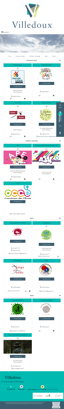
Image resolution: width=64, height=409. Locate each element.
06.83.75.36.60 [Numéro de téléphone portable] (16, 96)
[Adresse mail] (11, 99)
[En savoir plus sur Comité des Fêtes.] (46, 83)
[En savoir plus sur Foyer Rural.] (17, 124)
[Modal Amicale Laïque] (18, 83)
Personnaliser (56, 407)
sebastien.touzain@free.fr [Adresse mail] (18, 331)
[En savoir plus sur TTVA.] (46, 279)
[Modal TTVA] (46, 275)
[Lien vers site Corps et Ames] (18, 275)
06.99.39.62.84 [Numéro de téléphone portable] (45, 287)
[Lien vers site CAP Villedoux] (46, 241)
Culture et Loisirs (20, 56)
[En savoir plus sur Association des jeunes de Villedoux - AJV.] (46, 167)
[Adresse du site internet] (43, 256)
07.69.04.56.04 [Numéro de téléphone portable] (45, 327)
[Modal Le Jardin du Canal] (18, 315)
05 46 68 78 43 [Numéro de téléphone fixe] (17, 366)
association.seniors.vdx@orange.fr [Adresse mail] (47, 136)
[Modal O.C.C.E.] (18, 198)
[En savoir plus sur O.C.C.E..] (17, 201)
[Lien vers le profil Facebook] (25, 99)
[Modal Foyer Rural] (18, 121)
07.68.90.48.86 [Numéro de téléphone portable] (17, 177)
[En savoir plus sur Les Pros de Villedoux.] (46, 318)
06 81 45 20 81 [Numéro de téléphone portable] (16, 250)
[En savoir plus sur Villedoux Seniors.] (46, 124)
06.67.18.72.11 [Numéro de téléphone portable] (16, 327)
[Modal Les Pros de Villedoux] (46, 315)
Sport (46, 56)
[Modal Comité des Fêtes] (46, 80)
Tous (9, 56)
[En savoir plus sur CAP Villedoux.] (46, 244)
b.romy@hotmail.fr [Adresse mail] (18, 368)
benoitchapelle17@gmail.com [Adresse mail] (18, 253)
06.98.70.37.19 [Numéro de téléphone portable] (45, 134)
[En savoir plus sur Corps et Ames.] (17, 279)
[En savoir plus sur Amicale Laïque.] (17, 86)
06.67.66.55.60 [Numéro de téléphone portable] (45, 91)
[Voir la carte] (17, 68)
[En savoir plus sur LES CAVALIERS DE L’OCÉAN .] (17, 241)
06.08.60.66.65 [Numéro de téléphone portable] (16, 287)
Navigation (6, 32)
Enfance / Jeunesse (34, 56)
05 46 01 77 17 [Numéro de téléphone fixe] (16, 248)
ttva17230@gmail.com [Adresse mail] (47, 291)
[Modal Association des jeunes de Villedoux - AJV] (46, 163)
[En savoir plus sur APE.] (17, 167)
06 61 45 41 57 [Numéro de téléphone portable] (45, 254)
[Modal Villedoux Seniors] (46, 121)
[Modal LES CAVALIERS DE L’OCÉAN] (18, 238)
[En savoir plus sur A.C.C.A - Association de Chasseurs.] (17, 356)
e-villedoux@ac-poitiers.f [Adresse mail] (18, 213)
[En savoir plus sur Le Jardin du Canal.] (17, 318)
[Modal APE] (18, 163)
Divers (54, 56)
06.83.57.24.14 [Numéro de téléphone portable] (16, 134)
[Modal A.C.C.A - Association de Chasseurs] (18, 353)
